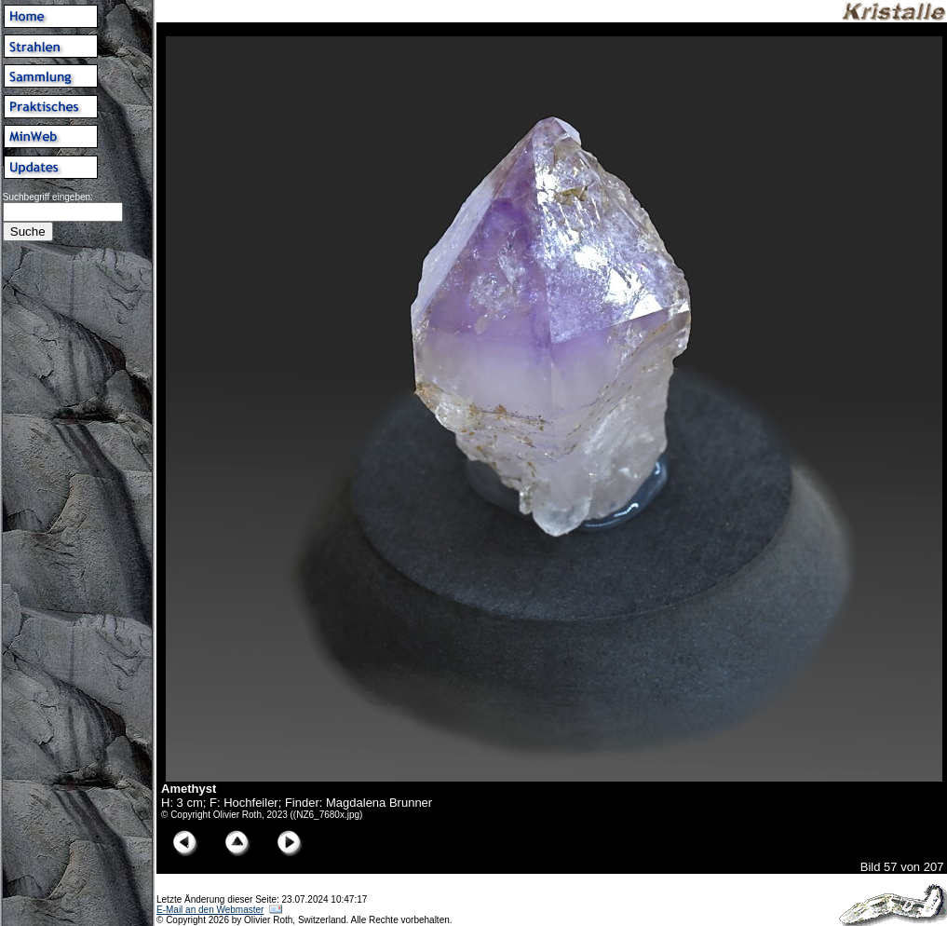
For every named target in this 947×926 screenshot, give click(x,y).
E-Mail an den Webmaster (210, 910)
